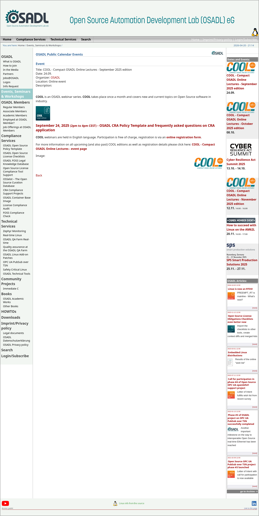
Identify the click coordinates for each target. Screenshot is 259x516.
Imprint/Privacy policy (217, 40)
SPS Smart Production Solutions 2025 (242, 260)
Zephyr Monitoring (14, 231)
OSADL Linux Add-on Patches (15, 256)
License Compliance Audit (15, 206)
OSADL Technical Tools (16, 273)
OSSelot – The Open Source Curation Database (15, 182)
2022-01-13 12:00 (234, 411)
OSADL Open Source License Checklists (15, 154)
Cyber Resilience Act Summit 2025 (241, 160)
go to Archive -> (249, 491)
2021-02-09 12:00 (234, 458)
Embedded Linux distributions (237, 354)
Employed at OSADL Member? (15, 121)
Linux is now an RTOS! (240, 288)
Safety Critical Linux (15, 269)
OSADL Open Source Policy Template (15, 147)
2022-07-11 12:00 (234, 375)
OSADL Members (15, 102)
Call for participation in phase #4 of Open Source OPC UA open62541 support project (242, 383)
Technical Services (9, 224)
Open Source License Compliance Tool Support (15, 171)
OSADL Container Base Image (17, 199)
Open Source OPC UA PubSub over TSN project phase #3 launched (242, 464)
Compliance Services (11, 138)
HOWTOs (8, 311)
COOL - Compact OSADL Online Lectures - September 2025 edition (242, 80)
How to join (10, 65)
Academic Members (15, 115)
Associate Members (15, 111)
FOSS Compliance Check (13, 214)
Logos (6, 82)
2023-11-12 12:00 (234, 312)
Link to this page (250, 508)
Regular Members (14, 107)
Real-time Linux (12, 235)
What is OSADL (12, 61)
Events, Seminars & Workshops (44, 45)
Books (6, 293)
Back (39, 175)
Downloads (10, 317)
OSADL (7, 56)
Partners (8, 74)
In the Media (10, 69)
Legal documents (13, 333)
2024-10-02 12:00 (234, 285)
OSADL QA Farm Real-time (16, 241)
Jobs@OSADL (11, 78)
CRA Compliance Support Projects (13, 191)
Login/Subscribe (246, 40)
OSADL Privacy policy (15, 344)
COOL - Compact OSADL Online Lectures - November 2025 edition (241, 196)
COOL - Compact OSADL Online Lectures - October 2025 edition (241, 120)
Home (195, 40)
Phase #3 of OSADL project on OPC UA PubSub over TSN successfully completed (241, 419)
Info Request (10, 86)
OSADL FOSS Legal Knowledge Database (16, 162)
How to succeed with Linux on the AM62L (241, 225)
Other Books (10, 306)
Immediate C (11, 288)
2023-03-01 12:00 (234, 349)
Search (7, 349)
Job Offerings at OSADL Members (17, 128)
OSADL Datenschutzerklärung (16, 338)
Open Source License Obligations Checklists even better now (240, 318)
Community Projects (11, 281)
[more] (254, 308)
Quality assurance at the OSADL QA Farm (15, 248)
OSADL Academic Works (13, 300)
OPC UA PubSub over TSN (16, 263)
